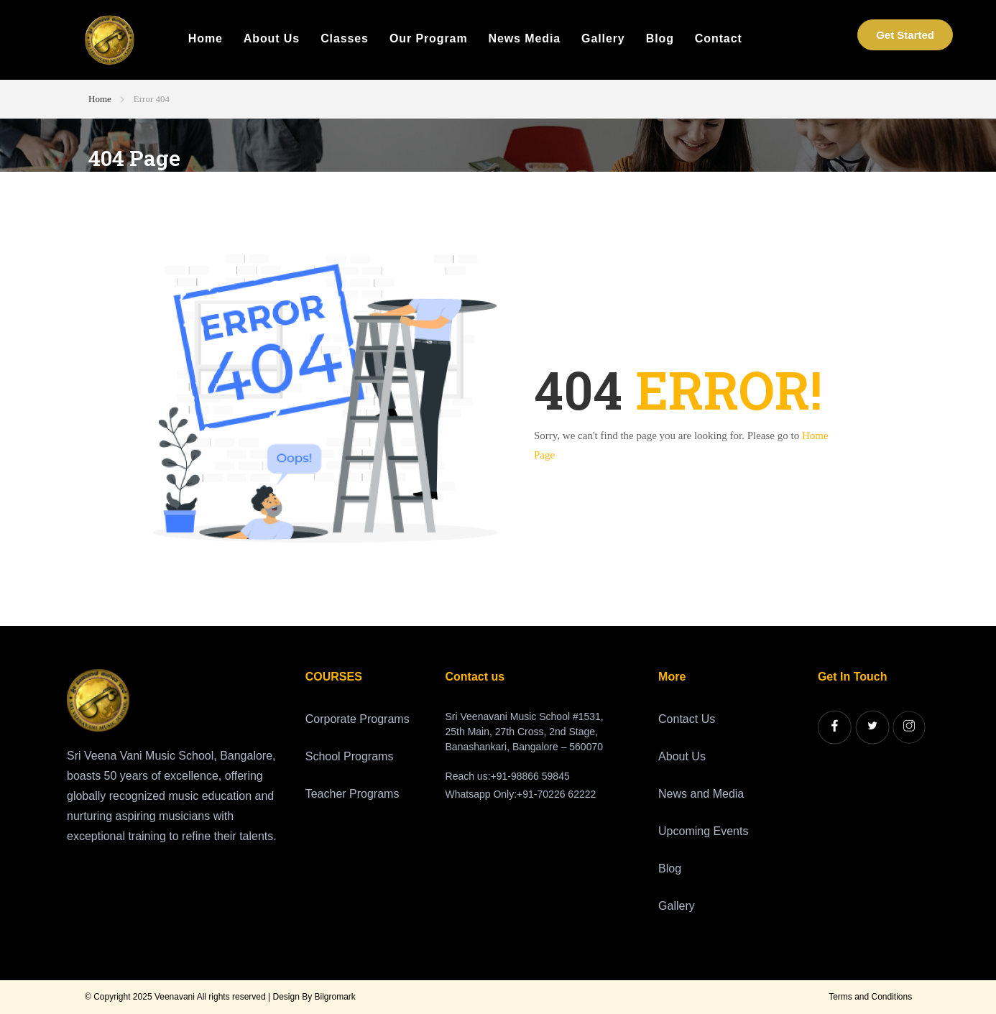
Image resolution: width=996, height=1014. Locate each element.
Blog (660, 39)
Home (205, 39)
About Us (272, 39)
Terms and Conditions (870, 997)
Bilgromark (335, 997)
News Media (525, 39)
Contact (718, 39)
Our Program (428, 39)
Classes (345, 39)
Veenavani (175, 997)
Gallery (603, 39)
